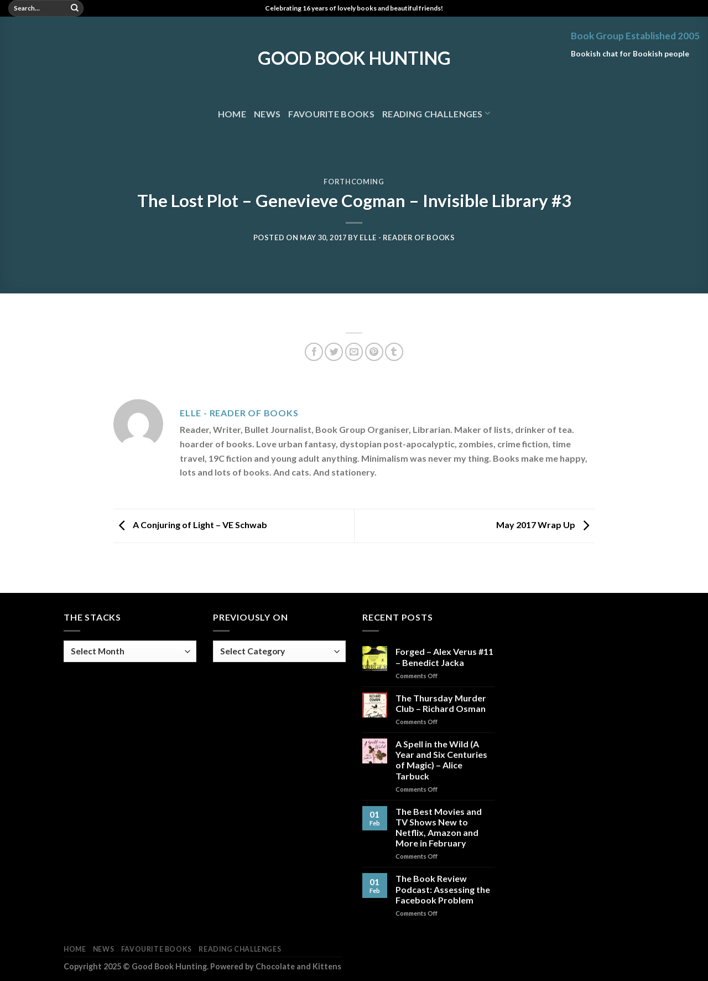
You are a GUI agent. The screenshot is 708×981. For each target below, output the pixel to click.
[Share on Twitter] (334, 352)
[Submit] (74, 8)
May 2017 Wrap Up (545, 524)
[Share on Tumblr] (394, 352)
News (267, 114)
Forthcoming (354, 181)
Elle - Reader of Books (407, 237)
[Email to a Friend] (354, 352)
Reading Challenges (436, 113)
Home (232, 114)
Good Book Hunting (354, 58)
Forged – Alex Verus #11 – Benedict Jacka (444, 656)
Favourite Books (331, 114)
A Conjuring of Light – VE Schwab (190, 524)
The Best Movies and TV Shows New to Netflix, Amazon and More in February (438, 827)
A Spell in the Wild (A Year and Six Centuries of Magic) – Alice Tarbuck (441, 760)
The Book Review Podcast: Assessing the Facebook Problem (442, 889)
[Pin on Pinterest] (374, 352)
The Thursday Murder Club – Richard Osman (440, 703)
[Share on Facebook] (314, 352)
